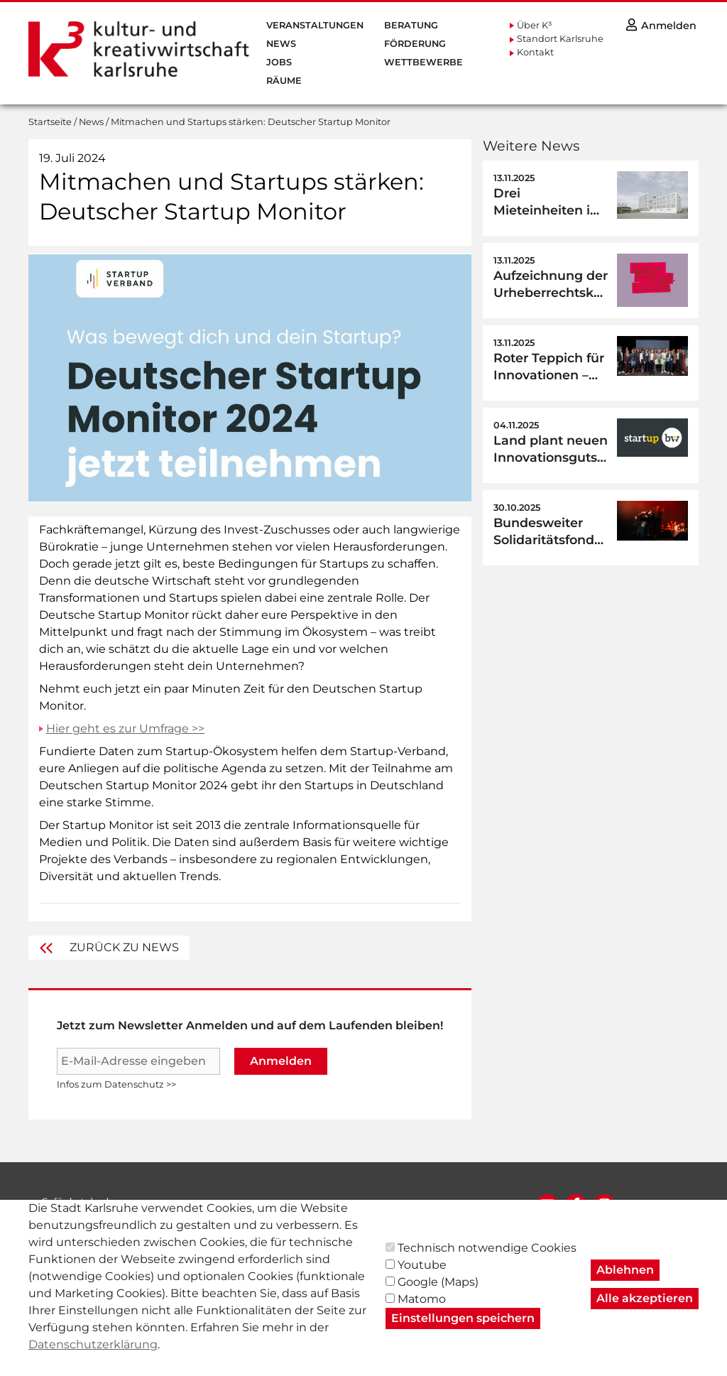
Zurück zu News (109, 947)
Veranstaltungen (315, 25)
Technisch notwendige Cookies (487, 1262)
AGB (452, 1206)
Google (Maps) (438, 1297)
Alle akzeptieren (644, 1313)
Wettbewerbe (423, 62)
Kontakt (535, 52)
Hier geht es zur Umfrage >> (125, 728)
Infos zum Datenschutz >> (116, 1084)
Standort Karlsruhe (560, 38)
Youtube (422, 1279)
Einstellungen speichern (463, 1333)
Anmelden (281, 1061)
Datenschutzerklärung (93, 1359)
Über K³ (534, 25)
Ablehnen (625, 1284)
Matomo (422, 1314)
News (281, 43)
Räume (284, 80)
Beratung (411, 25)
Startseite (50, 122)
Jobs (279, 62)
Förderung (415, 43)
